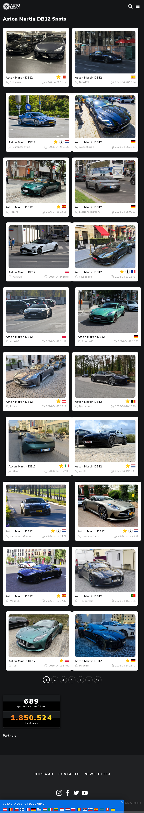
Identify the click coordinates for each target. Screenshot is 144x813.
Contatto (69, 774)
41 (97, 680)
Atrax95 (17, 276)
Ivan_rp (14, 211)
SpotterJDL (88, 341)
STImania (15, 82)
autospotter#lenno (21, 536)
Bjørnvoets (85, 406)
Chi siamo (43, 774)
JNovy (13, 406)
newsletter (97, 774)
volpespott (85, 276)
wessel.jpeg (86, 147)
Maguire (84, 665)
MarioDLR (15, 601)
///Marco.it (18, 471)
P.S (14, 665)
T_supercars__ (87, 601)
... (89, 680)
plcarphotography (89, 211)
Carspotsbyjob (21, 147)
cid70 (82, 471)
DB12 (29, 78)
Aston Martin (15, 78)
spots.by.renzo (90, 536)
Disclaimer (130, 803)
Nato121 (84, 82)
